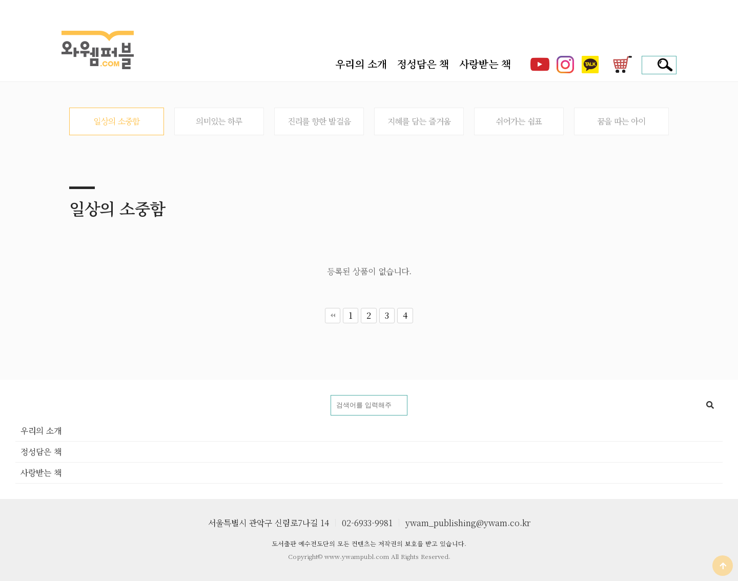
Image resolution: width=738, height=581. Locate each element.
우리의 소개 (361, 64)
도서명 (15, 395)
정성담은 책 (423, 64)
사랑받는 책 (485, 64)
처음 (332, 315)
